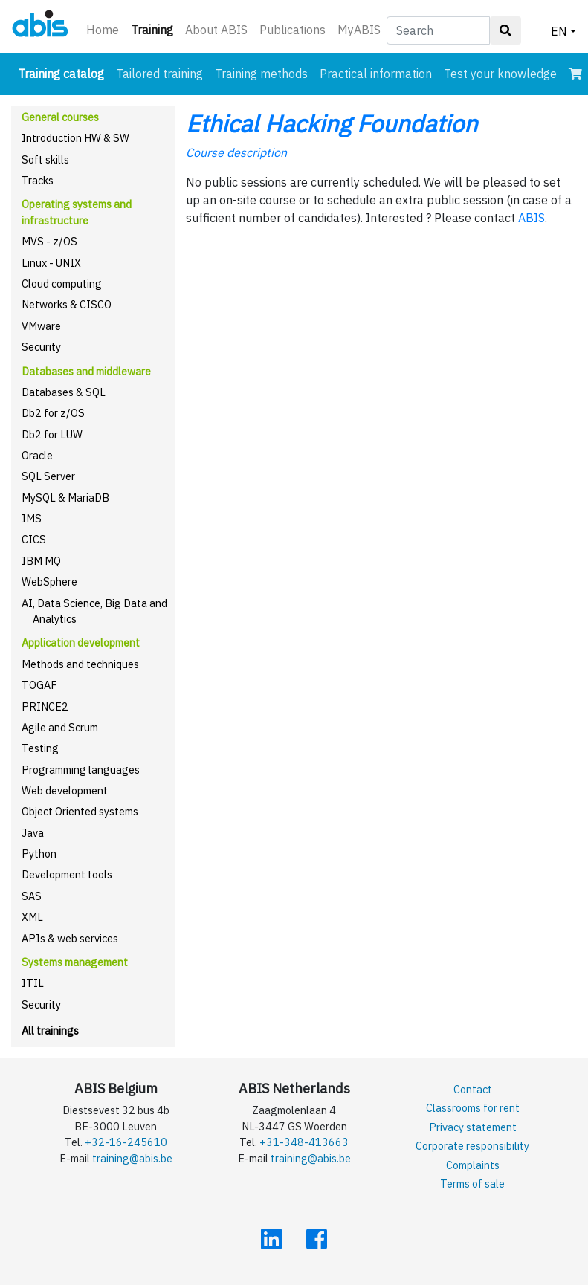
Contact (472, 1089)
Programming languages (81, 770)
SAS (32, 896)
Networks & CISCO (67, 304)
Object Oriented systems (80, 811)
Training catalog (64, 72)
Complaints (473, 1165)
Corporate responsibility (472, 1146)
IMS (32, 518)
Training (155, 28)
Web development (65, 790)
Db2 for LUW (52, 434)
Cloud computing (62, 283)
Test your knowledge (500, 73)
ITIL (33, 983)
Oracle (37, 455)
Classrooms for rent (473, 1108)
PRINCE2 (45, 706)
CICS (34, 539)
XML (32, 917)
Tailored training (159, 73)
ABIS (531, 217)
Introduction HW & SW (75, 138)
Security (41, 347)
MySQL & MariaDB (65, 498)
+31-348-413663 (304, 1142)
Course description (236, 152)
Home (102, 29)
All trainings (50, 1030)
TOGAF (39, 685)
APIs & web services (70, 938)
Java (33, 833)
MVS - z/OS (49, 241)
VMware (41, 326)
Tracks (38, 180)
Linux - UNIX (51, 263)
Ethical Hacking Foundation (331, 123)
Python (39, 854)
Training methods (261, 73)
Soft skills (45, 159)
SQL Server (48, 476)
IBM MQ (41, 561)
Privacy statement (473, 1127)
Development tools (67, 874)
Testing (40, 748)
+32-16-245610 (126, 1142)
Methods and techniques (80, 664)
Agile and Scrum (60, 727)
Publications (292, 29)
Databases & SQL (64, 392)
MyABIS (359, 29)
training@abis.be (132, 1158)
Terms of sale (472, 1183)
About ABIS (216, 29)
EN (559, 31)
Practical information (376, 73)
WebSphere (49, 581)
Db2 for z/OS (53, 413)
